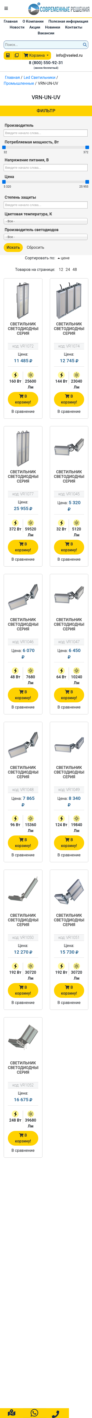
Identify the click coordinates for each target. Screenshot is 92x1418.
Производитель (19, 125)
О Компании (33, 21)
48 (74, 269)
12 (61, 269)
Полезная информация (68, 21)
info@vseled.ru (69, 55)
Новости (17, 27)
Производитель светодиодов (31, 229)
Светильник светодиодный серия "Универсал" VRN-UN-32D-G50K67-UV (69, 477)
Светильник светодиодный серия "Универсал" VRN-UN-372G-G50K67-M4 (23, 477)
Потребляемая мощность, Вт (32, 142)
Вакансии (46, 33)
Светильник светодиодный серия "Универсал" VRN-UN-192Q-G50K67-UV (69, 920)
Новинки (52, 27)
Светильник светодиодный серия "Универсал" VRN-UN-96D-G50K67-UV (23, 772)
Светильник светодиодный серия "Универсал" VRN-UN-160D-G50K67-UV (23, 329)
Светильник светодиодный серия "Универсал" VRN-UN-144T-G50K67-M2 (69, 329)
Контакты (73, 27)
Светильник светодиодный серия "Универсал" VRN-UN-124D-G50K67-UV (69, 772)
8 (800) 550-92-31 (46, 62)
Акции (34, 27)
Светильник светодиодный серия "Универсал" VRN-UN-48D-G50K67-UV (23, 624)
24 (68, 269)
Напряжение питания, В (27, 160)
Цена (9, 176)
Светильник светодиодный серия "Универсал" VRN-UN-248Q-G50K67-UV (23, 1068)
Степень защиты (20, 197)
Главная (11, 21)
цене (64, 258)
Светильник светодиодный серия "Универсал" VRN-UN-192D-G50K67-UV (23, 920)
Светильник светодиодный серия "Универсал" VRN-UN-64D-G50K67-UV (69, 624)
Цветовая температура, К (28, 214)
